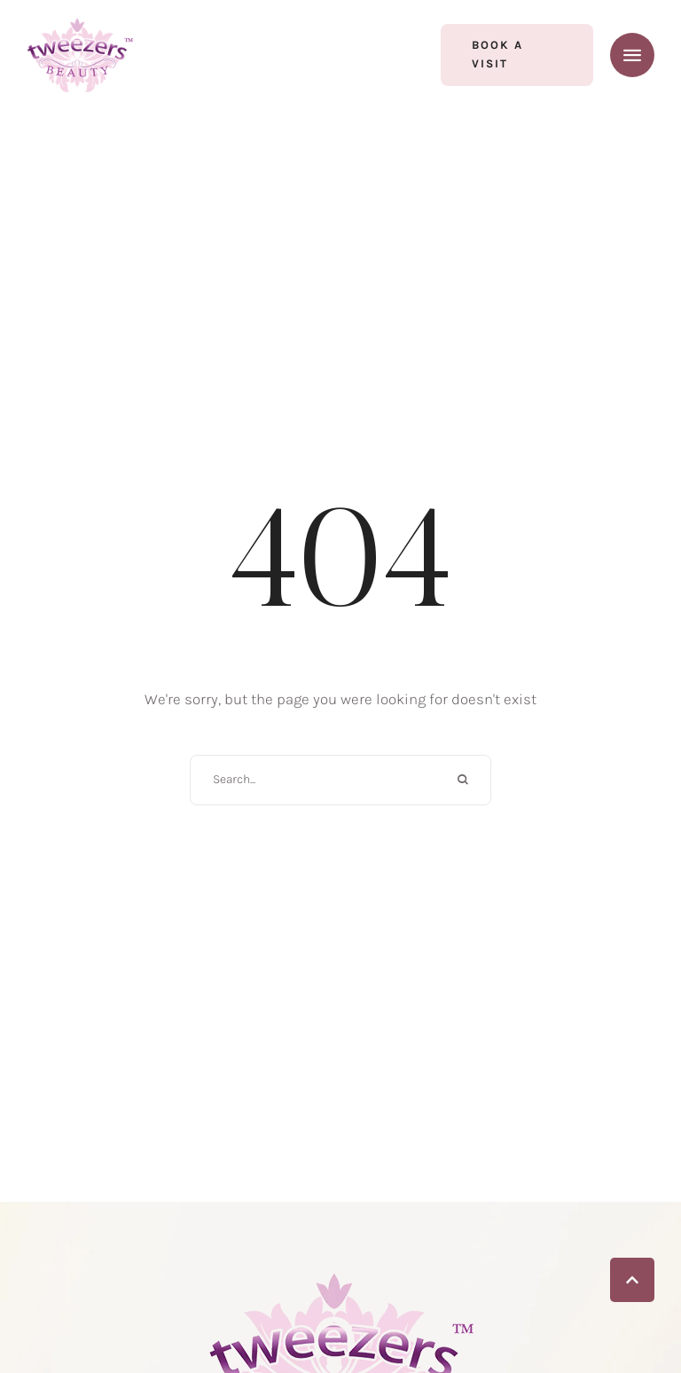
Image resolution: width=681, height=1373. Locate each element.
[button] (517, 55)
